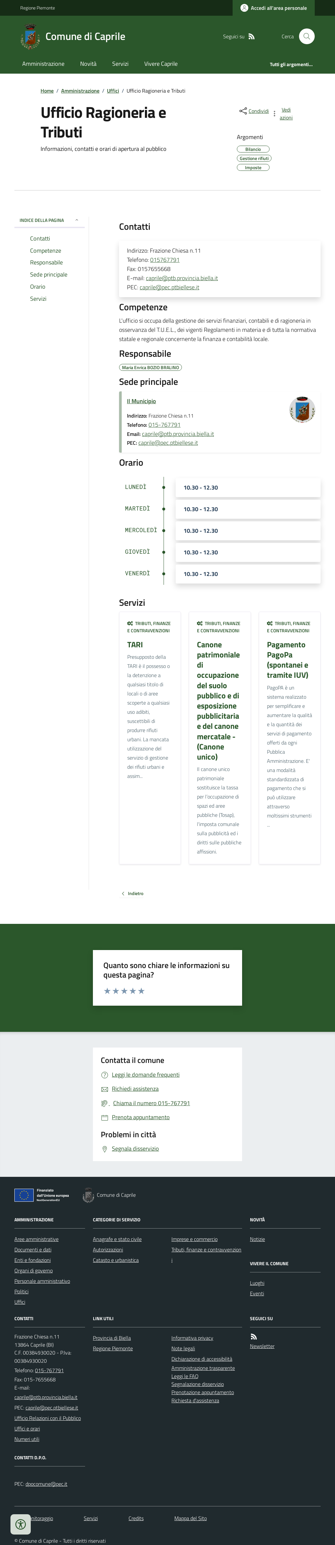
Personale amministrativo (42, 1281)
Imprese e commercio (194, 1239)
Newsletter (262, 1346)
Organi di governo (33, 1270)
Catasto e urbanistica (116, 1260)
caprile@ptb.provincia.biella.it (182, 278)
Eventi (257, 1293)
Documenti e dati (32, 1249)
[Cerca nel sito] (304, 36)
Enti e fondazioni (32, 1260)
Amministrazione (43, 63)
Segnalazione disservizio (197, 1384)
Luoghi (257, 1283)
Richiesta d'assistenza (195, 1400)
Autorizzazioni (108, 1249)
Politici (21, 1291)
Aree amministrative (36, 1239)
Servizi (120, 63)
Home (47, 91)
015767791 (165, 259)
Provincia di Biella (112, 1338)
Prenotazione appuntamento (202, 1392)
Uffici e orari (27, 1428)
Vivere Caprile (161, 63)
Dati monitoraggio (33, 1518)
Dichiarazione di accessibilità (201, 1359)
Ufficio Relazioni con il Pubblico (47, 1418)
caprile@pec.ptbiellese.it (169, 287)
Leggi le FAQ (185, 1376)
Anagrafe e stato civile (117, 1239)
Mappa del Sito (190, 1518)
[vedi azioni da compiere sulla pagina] (283, 113)
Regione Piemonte (37, 7)
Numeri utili (26, 1439)
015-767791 (165, 424)
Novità (88, 63)
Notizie (257, 1239)
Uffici (113, 91)
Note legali (183, 1348)
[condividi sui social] (253, 111)
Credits (136, 1518)
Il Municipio (141, 401)
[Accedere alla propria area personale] (274, 8)
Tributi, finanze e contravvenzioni (149, 627)
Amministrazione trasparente (203, 1368)
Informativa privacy (192, 1338)
